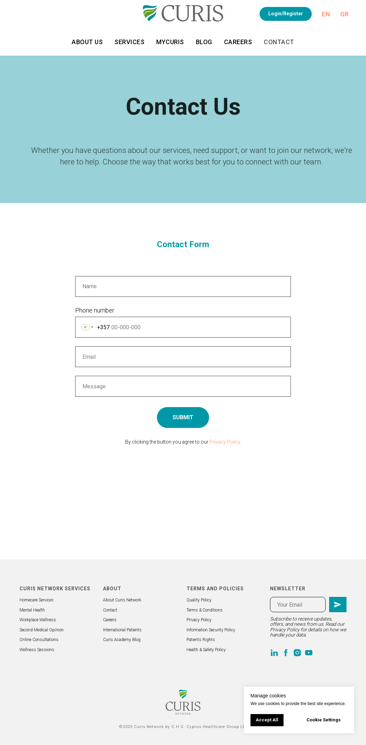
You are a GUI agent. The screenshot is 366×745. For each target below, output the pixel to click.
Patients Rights (200, 639)
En (326, 14)
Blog (204, 42)
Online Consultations (38, 639)
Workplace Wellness (37, 619)
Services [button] (129, 42)
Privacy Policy (224, 442)
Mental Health (32, 610)
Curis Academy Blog (122, 639)
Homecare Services (36, 600)
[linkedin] (274, 652)
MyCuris (170, 42)
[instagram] (297, 652)
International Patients (122, 629)
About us (87, 42)
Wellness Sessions (36, 649)
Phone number (94, 310)
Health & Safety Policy (206, 649)
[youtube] (308, 652)
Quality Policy (199, 600)
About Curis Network (122, 600)
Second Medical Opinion (41, 629)
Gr (344, 14)
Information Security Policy (210, 629)
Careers (238, 42)
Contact (279, 42)
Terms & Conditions (204, 610)
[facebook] (285, 652)
